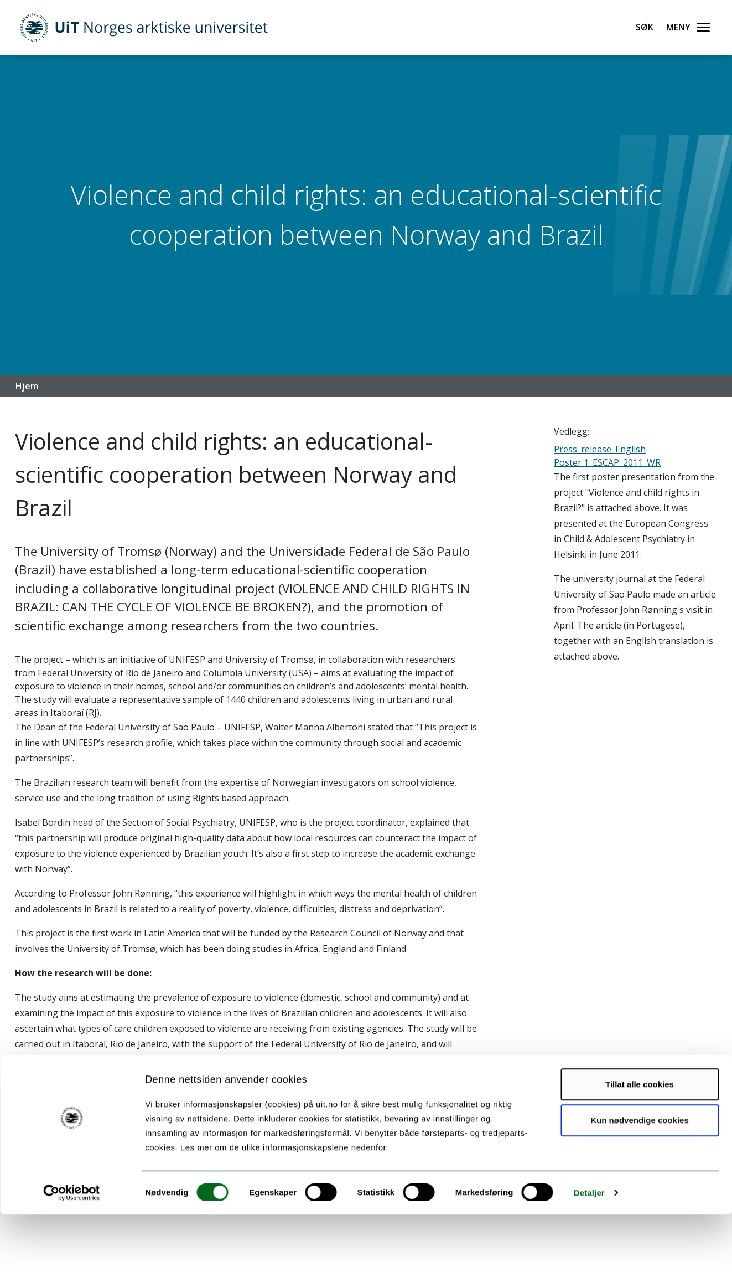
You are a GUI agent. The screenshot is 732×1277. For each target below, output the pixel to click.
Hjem (26, 386)
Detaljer (589, 1255)
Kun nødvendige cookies (639, 1182)
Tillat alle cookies (639, 1146)
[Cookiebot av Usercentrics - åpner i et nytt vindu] (71, 1255)
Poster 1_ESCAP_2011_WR (607, 462)
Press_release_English (600, 449)
